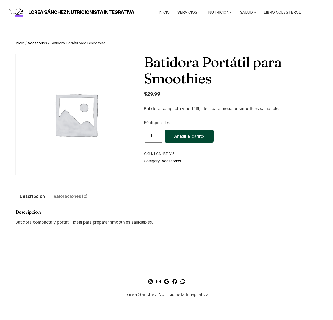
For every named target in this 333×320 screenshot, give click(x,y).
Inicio (19, 43)
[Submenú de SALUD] (255, 12)
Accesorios (37, 43)
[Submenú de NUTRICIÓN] (231, 12)
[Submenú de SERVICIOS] (199, 12)
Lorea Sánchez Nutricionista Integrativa (81, 12)
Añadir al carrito (189, 136)
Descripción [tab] (32, 196)
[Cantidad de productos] (153, 136)
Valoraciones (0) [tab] (70, 196)
